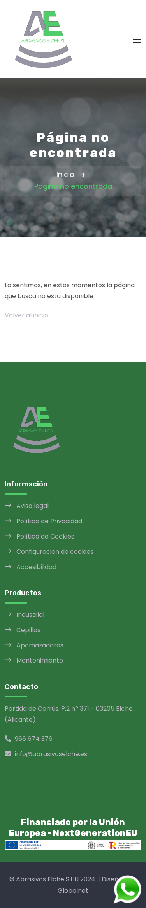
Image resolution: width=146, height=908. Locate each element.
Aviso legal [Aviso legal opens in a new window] (32, 505)
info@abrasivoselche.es (46, 753)
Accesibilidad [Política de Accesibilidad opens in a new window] (36, 566)
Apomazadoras (39, 645)
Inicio (65, 174)
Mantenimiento (39, 660)
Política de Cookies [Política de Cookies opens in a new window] (45, 536)
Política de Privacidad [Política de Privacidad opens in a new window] (49, 521)
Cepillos (28, 629)
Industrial (30, 614)
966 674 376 (29, 738)
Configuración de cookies (54, 551)
